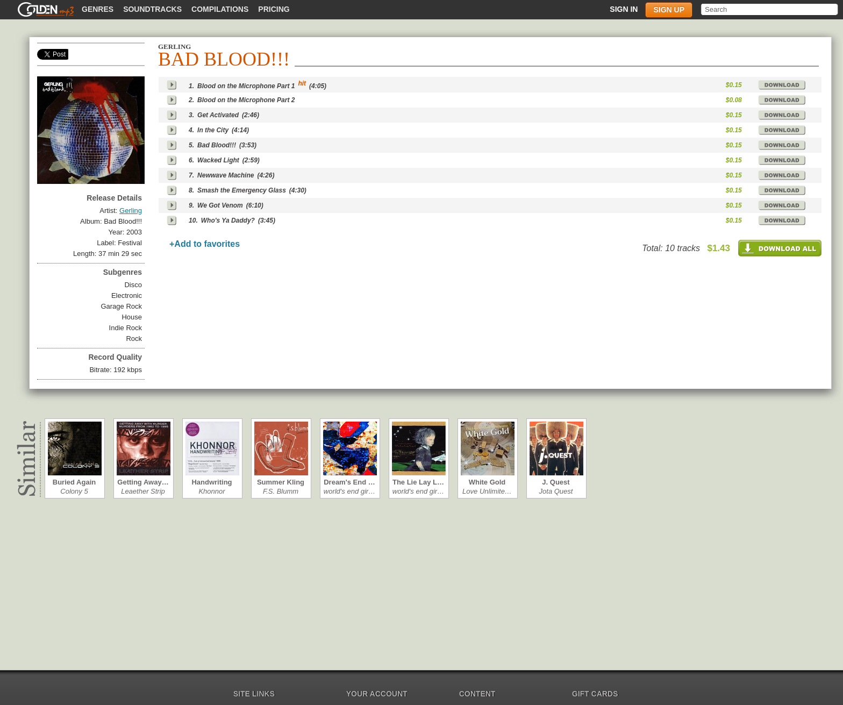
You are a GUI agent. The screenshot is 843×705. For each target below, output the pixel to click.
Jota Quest (556, 491)
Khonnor (211, 491)
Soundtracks (152, 9)
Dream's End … (349, 482)
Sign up (668, 9)
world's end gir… (349, 491)
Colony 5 (74, 491)
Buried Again (74, 482)
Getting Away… (142, 482)
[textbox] (770, 9)
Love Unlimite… (487, 491)
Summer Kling (280, 482)
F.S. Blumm (280, 491)
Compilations (219, 9)
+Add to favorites (204, 243)
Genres (97, 9)
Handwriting (211, 482)
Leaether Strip (143, 491)
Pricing (273, 9)
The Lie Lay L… (418, 482)
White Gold (487, 482)
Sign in (624, 9)
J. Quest (555, 482)
